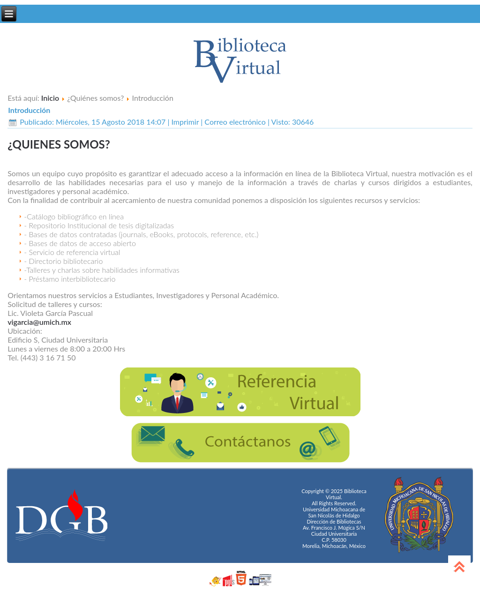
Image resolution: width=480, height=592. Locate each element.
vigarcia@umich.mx (39, 321)
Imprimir (186, 121)
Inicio (50, 97)
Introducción (29, 109)
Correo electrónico (236, 121)
